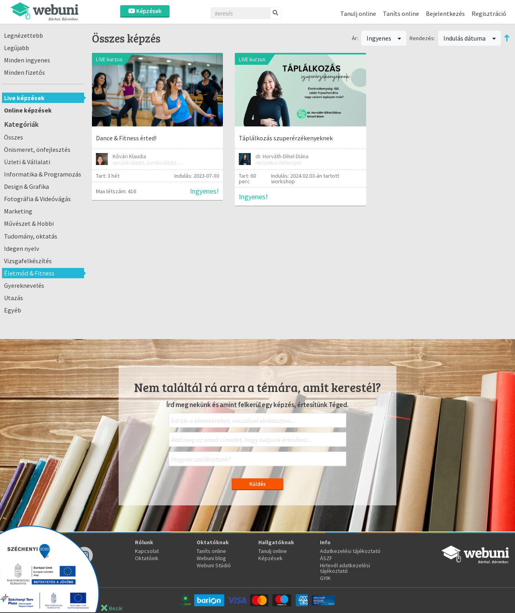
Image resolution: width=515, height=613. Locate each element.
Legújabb (16, 48)
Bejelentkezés (445, 13)
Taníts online (401, 13)
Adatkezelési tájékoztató (350, 551)
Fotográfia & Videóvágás (37, 199)
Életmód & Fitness (29, 273)
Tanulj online (358, 13)
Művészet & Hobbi (29, 223)
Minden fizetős (24, 72)
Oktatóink (146, 558)
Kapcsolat (147, 551)
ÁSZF (326, 558)
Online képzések (28, 110)
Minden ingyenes (27, 60)
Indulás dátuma (469, 38)
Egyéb (12, 310)
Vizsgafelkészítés (28, 261)
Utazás (13, 298)
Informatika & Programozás (42, 174)
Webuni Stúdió (214, 565)
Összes (13, 137)
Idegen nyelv (21, 248)
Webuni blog (211, 558)
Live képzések (24, 98)
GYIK (325, 578)
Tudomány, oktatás (30, 236)
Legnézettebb (23, 35)
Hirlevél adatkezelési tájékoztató (345, 568)
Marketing (18, 211)
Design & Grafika (26, 186)
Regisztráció (489, 13)
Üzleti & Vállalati (27, 162)
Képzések (145, 11)
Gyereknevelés (24, 285)
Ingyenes (384, 38)
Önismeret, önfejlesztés (37, 149)
